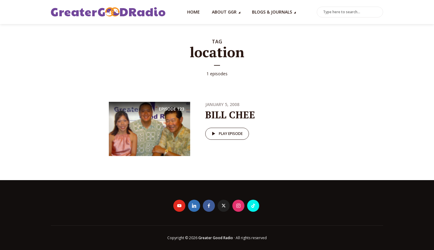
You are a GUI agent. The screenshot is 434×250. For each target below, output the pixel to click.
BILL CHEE (230, 114)
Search (377, 12)
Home (193, 12)
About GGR (224, 12)
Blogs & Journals (272, 12)
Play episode (226, 133)
